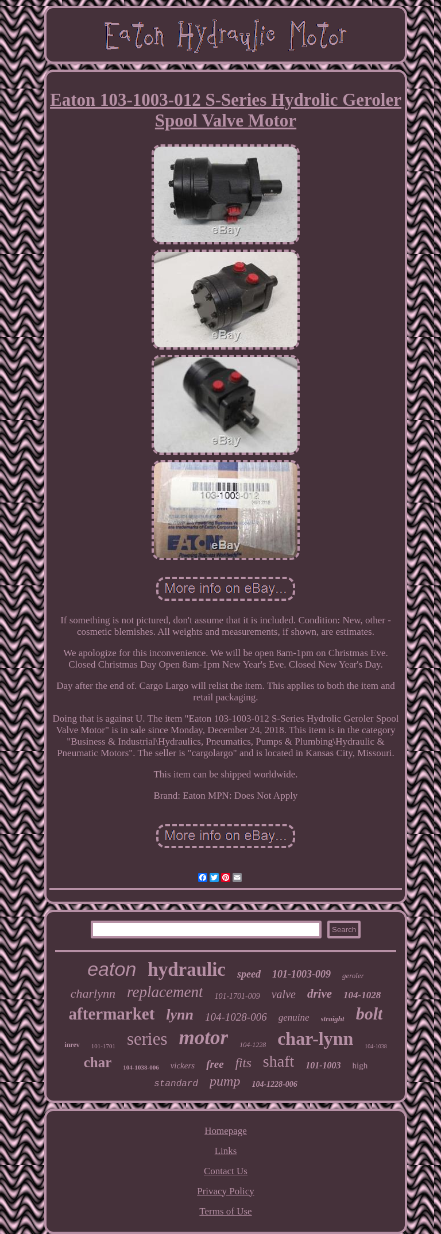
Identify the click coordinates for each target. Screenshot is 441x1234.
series (147, 1039)
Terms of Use (225, 1211)
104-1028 (362, 995)
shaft (278, 1061)
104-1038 (375, 1046)
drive (319, 994)
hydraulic (187, 969)
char (98, 1062)
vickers (183, 1065)
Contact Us (225, 1171)
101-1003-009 (301, 974)
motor (204, 1037)
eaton (111, 969)
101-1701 (103, 1046)
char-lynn (315, 1038)
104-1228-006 (274, 1084)
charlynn (93, 993)
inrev (71, 1045)
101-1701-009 (237, 996)
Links (226, 1150)
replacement (165, 992)
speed (249, 974)
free (215, 1064)
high (360, 1065)
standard (176, 1084)
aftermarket (112, 1014)
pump (225, 1081)
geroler (353, 975)
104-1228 (252, 1045)
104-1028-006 (236, 1017)
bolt (369, 1013)
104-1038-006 (140, 1067)
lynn (180, 1014)
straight (333, 1018)
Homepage (225, 1130)
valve (284, 994)
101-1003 (323, 1065)
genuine (294, 1017)
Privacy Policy (225, 1191)
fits (243, 1063)
